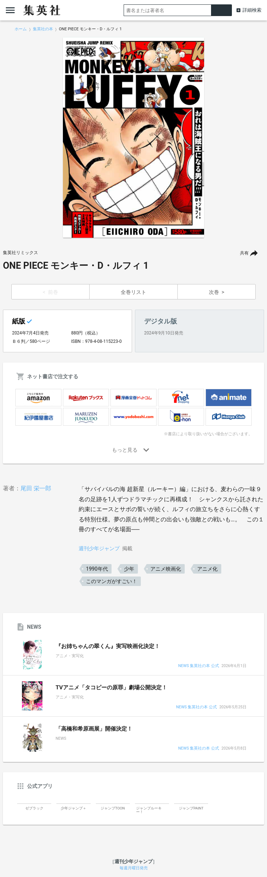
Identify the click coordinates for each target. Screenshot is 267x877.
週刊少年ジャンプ (99, 548)
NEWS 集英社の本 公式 (198, 666)
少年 (129, 569)
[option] (133, 137)
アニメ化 (207, 569)
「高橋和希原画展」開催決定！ (94, 728)
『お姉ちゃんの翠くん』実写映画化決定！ (108, 646)
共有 (244, 253)
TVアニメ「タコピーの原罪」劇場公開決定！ (111, 687)
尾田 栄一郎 (35, 488)
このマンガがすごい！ (111, 581)
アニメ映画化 (165, 569)
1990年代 (97, 569)
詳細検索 (252, 10)
